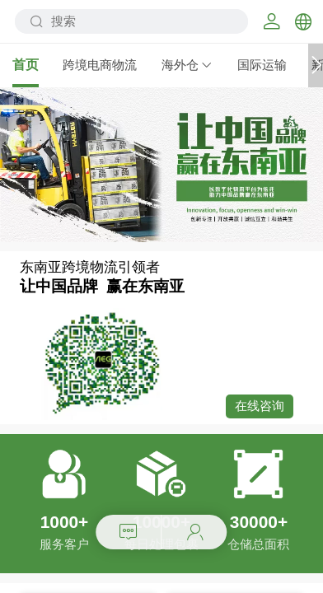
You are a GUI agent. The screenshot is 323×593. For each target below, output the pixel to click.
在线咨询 (259, 406)
